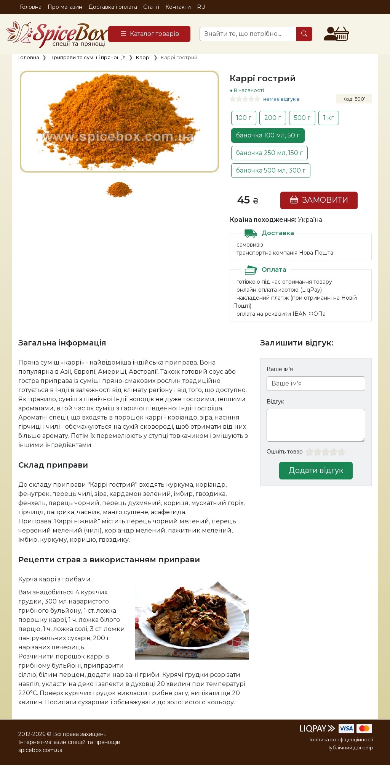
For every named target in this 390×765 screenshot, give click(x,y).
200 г (272, 117)
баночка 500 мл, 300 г (270, 170)
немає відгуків (281, 99)
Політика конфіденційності (340, 739)
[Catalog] (149, 34)
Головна (31, 6)
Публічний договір (349, 747)
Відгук (275, 401)
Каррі (143, 57)
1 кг (328, 117)
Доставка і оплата (112, 6)
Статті (151, 6)
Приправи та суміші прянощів (88, 57)
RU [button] (201, 6)
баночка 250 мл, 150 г (269, 153)
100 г (243, 117)
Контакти (178, 6)
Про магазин (65, 6)
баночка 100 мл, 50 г (268, 135)
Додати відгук (316, 470)
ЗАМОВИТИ (319, 200)
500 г (302, 117)
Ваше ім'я (280, 369)
